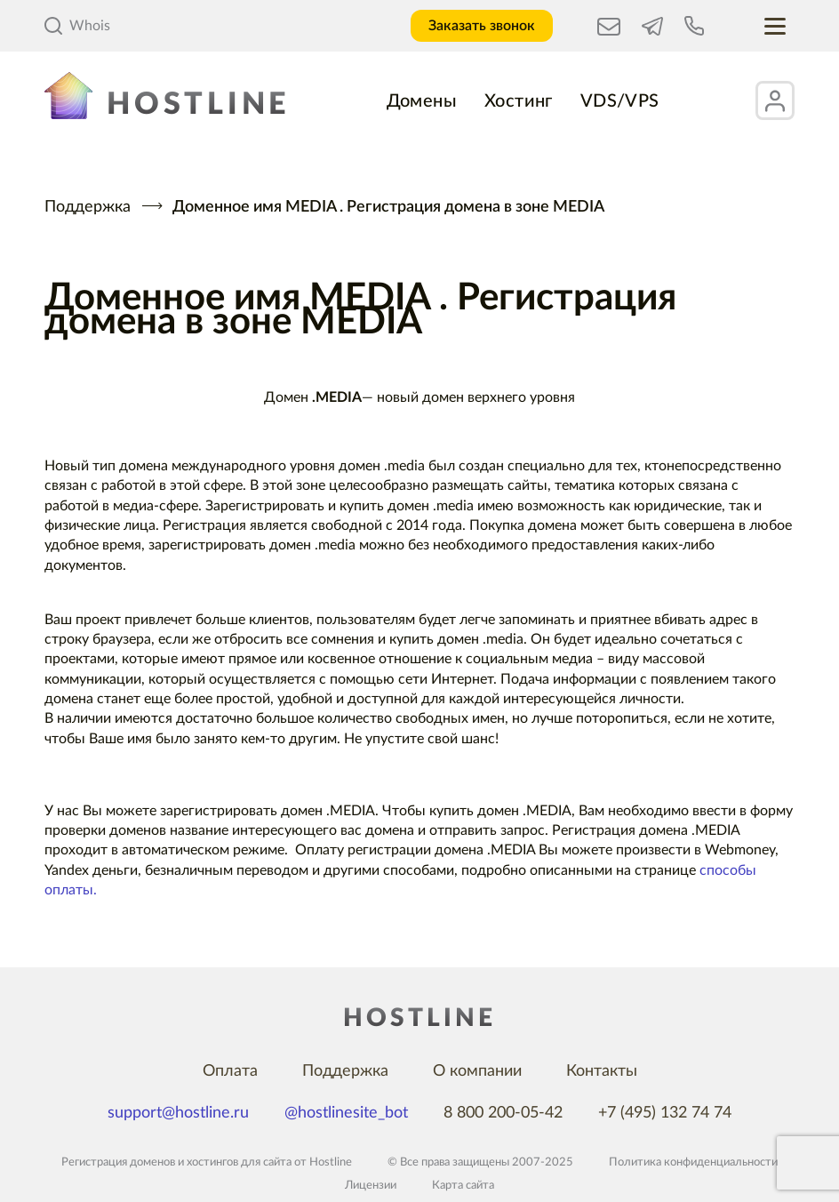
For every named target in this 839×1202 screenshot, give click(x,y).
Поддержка (87, 207)
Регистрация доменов (118, 1162)
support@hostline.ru (178, 1113)
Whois (77, 26)
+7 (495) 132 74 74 (664, 1113)
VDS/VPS (619, 101)
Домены (422, 101)
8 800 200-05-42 (503, 1113)
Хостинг (518, 101)
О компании (477, 1071)
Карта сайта (463, 1185)
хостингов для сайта (239, 1162)
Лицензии (370, 1185)
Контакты (601, 1071)
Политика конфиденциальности (693, 1162)
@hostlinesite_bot (346, 1113)
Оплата (230, 1071)
